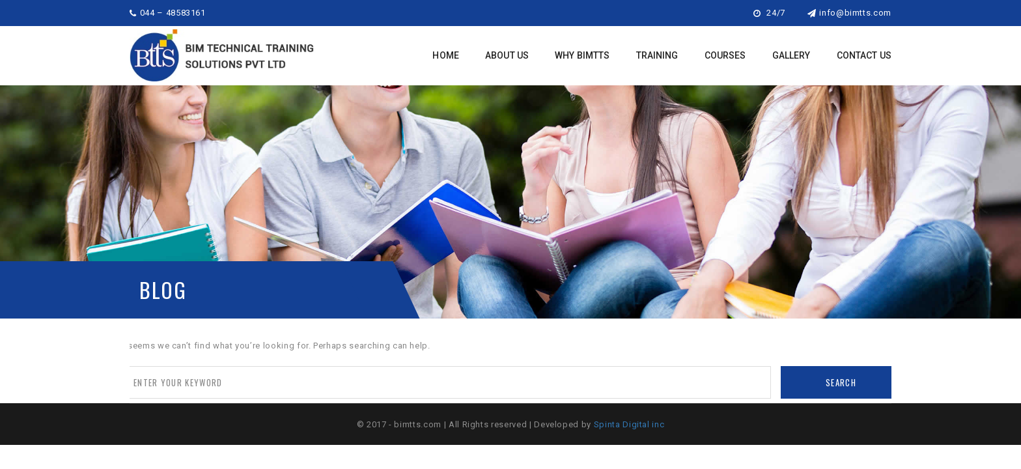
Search (841, 382)
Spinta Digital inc (629, 424)
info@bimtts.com (849, 13)
